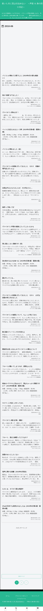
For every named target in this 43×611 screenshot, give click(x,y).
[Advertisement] (21, 50)
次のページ (21, 576)
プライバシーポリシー (21, 596)
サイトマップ (35, 596)
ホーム (7, 596)
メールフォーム (21, 598)
